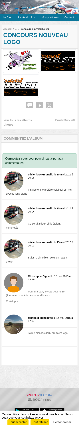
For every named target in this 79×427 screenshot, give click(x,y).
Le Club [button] (7, 17)
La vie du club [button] (26, 17)
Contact (69, 17)
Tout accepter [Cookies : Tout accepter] (18, 422)
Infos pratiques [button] (49, 17)
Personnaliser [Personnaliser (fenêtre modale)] (62, 422)
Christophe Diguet (39, 276)
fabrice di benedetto (40, 317)
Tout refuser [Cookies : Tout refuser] (40, 422)
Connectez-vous (16, 158)
